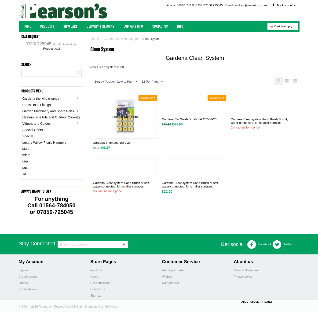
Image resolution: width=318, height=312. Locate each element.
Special (27, 136)
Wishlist (167, 276)
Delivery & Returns (100, 26)
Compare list (170, 283)
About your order (173, 270)
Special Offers (32, 130)
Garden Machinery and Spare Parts (48, 111)
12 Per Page (152, 81)
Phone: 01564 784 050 (181, 5)
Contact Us (160, 26)
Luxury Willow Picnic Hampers (44, 142)
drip (25, 161)
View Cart (70, 26)
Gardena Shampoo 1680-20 (112, 143)
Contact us (97, 289)
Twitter (282, 244)
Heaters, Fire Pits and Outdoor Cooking (51, 117)
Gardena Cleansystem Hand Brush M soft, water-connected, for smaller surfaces (259, 121)
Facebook (259, 244)
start (25, 148)
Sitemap (96, 295)
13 (24, 174)
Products (47, 26)
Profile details (28, 289)
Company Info (133, 26)
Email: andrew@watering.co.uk (246, 5)
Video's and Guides (36, 123)
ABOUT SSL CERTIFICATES (256, 302)
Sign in (23, 270)
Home (27, 26)
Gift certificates (100, 283)
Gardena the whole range (40, 98)
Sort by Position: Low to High (116, 81)
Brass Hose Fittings (36, 105)
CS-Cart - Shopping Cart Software (94, 306)
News (94, 276)
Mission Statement (246, 270)
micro (26, 155)
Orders (23, 283)
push (25, 167)
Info (180, 26)
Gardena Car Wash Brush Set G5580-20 (189, 119)
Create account (29, 276)
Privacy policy (243, 276)
